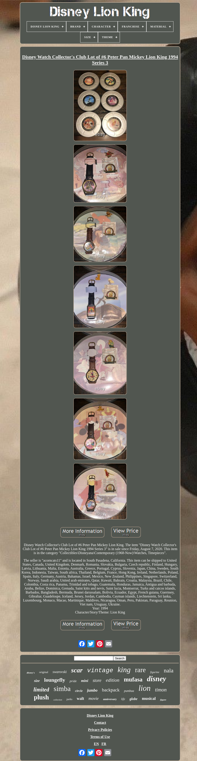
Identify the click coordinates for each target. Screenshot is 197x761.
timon (161, 690)
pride (73, 681)
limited (41, 690)
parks (69, 699)
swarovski (60, 672)
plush (41, 697)
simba (62, 689)
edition (112, 680)
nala (168, 670)
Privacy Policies (100, 730)
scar (77, 670)
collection (57, 700)
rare (140, 670)
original (43, 672)
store (97, 680)
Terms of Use (100, 737)
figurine (154, 672)
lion (145, 688)
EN (96, 744)
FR (103, 744)
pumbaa (129, 691)
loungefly (54, 680)
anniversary (110, 699)
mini (84, 681)
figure (163, 699)
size (37, 681)
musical (149, 698)
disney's (31, 672)
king (124, 670)
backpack (110, 690)
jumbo (92, 690)
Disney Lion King (100, 715)
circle (79, 691)
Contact (100, 722)
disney (156, 679)
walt (80, 698)
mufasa (133, 679)
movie (94, 698)
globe (133, 699)
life (123, 699)
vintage (100, 670)
